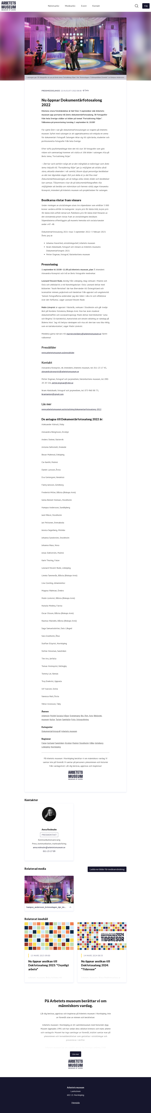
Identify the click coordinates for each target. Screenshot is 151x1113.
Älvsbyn (68, 743)
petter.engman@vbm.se (62, 382)
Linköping (46, 746)
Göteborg (99, 743)
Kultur (52, 719)
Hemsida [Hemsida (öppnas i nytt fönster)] (75, 1102)
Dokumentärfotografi (51, 731)
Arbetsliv (46, 715)
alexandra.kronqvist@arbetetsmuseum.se (60, 371)
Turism (59, 719)
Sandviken (59, 743)
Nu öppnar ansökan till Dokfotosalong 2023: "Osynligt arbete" (48, 965)
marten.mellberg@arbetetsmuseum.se (84, 333)
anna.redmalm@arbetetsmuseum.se (49, 847)
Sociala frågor (62, 715)
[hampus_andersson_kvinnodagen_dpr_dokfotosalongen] (49, 889)
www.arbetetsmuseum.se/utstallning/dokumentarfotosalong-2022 (71, 409)
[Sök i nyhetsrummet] (136, 6)
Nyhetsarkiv (53, 5)
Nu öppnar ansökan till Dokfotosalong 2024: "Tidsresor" (95, 965)
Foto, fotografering (80, 719)
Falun (44, 743)
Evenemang (75, 715)
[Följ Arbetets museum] (146, 6)
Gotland (51, 743)
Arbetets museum (69, 731)
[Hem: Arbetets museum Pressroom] (8, 5)
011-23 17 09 (49, 851)
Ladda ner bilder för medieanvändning (107, 869)
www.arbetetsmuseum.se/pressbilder (58, 352)
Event (84, 5)
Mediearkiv (70, 5)
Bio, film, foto (87, 715)
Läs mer (75, 1054)
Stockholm (84, 743)
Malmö (75, 743)
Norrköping (56, 746)
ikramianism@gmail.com (53, 394)
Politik (53, 715)
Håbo (91, 743)
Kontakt (96, 5)
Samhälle (66, 719)
